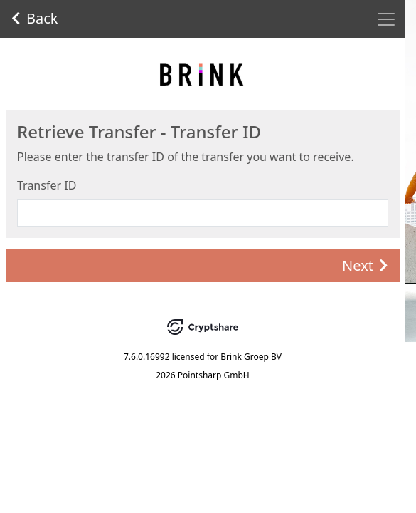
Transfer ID (46, 185)
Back (34, 18)
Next (365, 265)
